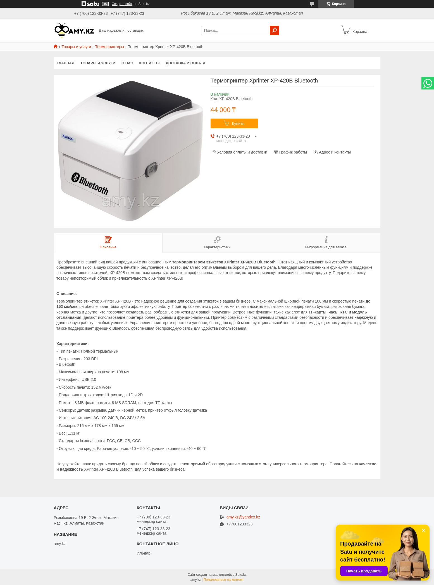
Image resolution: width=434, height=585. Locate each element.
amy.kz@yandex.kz (243, 517)
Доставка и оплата (185, 63)
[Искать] (274, 30)
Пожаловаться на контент (224, 580)
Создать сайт (122, 4)
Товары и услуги (76, 46)
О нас (127, 63)
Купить (238, 123)
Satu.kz (240, 575)
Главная (65, 63)
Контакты (149, 63)
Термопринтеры (109, 46)
